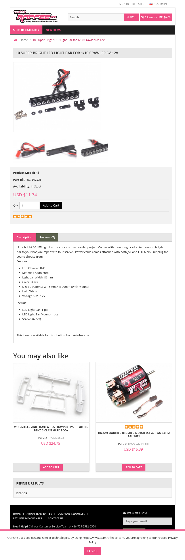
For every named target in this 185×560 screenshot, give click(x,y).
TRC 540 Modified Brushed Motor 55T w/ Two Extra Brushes (134, 434)
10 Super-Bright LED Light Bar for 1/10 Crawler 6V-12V (69, 40)
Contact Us (55, 518)
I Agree (92, 551)
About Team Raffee (39, 513)
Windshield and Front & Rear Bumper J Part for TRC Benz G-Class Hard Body (51, 428)
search (132, 17)
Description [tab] (24, 237)
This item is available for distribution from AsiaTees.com (54, 335)
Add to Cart (51, 467)
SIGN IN (124, 4)
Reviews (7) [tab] (47, 237)
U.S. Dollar (158, 4)
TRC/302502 (56, 438)
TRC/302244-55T (139, 444)
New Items (53, 30)
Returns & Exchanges (27, 518)
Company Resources (71, 513)
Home (24, 40)
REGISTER (138, 4)
